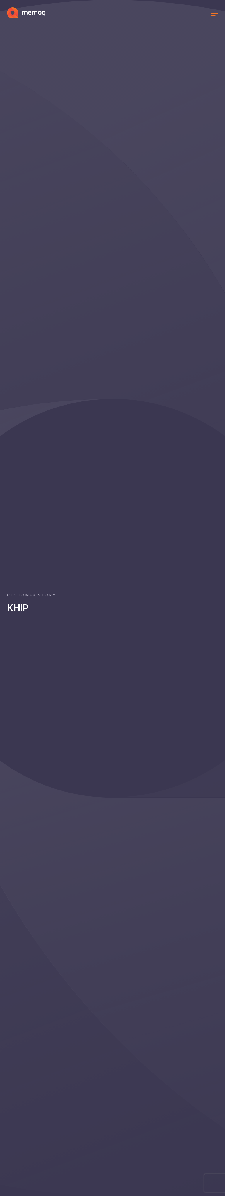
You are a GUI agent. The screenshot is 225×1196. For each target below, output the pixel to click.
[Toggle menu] (214, 14)
